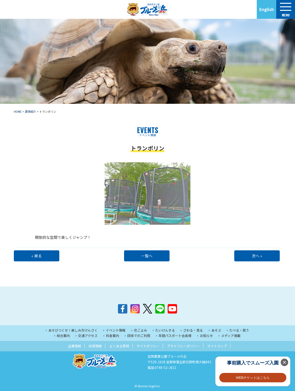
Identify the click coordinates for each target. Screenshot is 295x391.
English (266, 9)
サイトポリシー (147, 346)
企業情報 (74, 346)
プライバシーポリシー (183, 346)
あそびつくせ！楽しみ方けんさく (73, 330)
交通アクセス (88, 335)
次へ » (258, 256)
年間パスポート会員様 (175, 335)
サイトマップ (217, 346)
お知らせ (206, 335)
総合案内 (63, 335)
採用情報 (95, 346)
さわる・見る (193, 330)
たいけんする (165, 330)
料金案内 (112, 335)
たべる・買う (239, 330)
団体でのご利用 (138, 335)
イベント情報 (115, 330)
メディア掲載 (231, 335)
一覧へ (147, 256)
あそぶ (216, 330)
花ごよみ (140, 330)
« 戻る (37, 256)
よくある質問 (119, 346)
